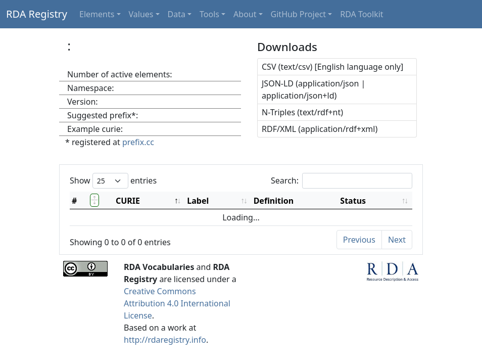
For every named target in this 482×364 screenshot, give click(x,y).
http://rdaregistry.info (165, 339)
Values (141, 14)
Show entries (113, 181)
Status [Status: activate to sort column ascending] (353, 200)
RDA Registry (36, 14)
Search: (341, 181)
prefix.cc (138, 142)
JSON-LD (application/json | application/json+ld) (313, 89)
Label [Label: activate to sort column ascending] (198, 200)
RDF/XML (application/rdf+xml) (319, 128)
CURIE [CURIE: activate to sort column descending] (128, 200)
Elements (96, 14)
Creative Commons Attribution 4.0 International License (177, 303)
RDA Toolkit (361, 14)
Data (176, 14)
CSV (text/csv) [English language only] (332, 66)
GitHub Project (298, 14)
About (244, 14)
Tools (209, 14)
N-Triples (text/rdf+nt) (302, 112)
